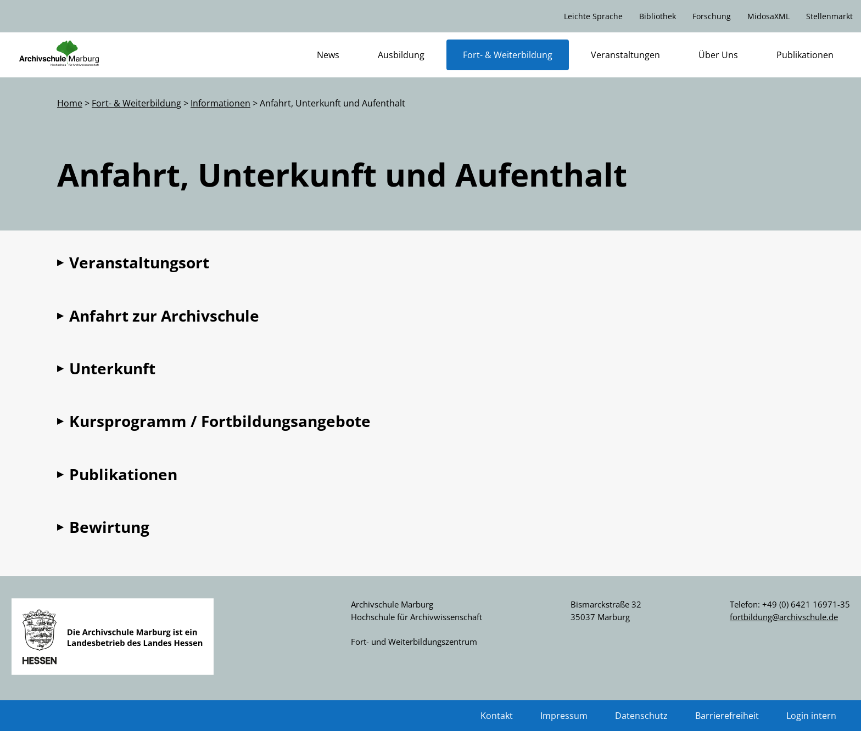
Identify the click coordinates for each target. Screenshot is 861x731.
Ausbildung (401, 55)
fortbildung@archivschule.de (784, 616)
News (328, 55)
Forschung (711, 16)
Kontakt (496, 716)
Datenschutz (641, 716)
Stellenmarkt (829, 16)
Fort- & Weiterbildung (507, 55)
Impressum (564, 716)
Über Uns (718, 55)
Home (69, 103)
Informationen (220, 103)
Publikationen (805, 55)
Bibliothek (657, 16)
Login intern (811, 716)
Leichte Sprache (593, 16)
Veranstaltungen (625, 55)
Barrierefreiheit (727, 716)
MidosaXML (768, 16)
